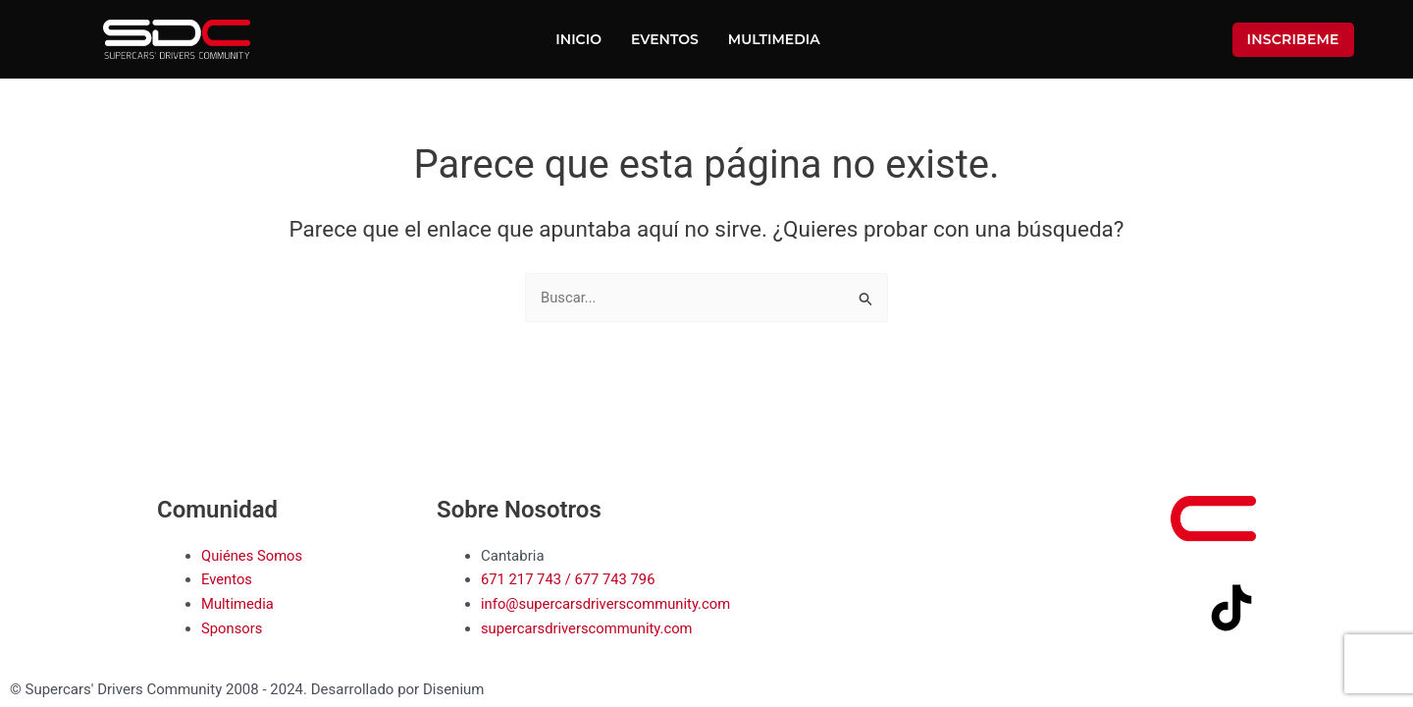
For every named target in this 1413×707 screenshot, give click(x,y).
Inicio (578, 39)
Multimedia (774, 39)
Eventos (665, 39)
